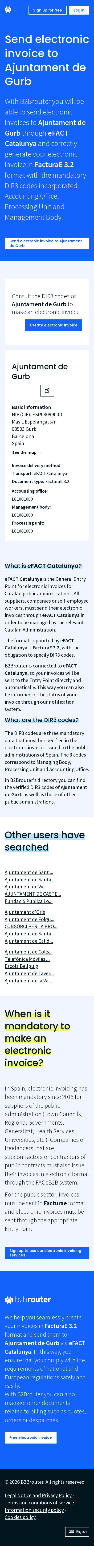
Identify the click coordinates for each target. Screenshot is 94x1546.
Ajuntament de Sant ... (29, 872)
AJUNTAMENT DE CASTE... (33, 894)
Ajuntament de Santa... (30, 879)
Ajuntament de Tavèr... (29, 973)
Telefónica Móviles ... (27, 959)
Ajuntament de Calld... (29, 941)
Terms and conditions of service (39, 1502)
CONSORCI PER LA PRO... (31, 926)
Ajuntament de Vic (25, 886)
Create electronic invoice (54, 325)
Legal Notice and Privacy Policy (38, 1495)
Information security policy (34, 1510)
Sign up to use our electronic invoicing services (45, 1253)
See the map (24, 452)
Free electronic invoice (30, 1437)
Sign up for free (47, 10)
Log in (79, 10)
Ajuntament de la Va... (28, 980)
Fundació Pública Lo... (29, 901)
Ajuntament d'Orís (25, 912)
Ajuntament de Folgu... (29, 919)
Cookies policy (20, 1517)
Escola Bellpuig (21, 966)
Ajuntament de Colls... (29, 951)
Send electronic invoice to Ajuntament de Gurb (45, 243)
